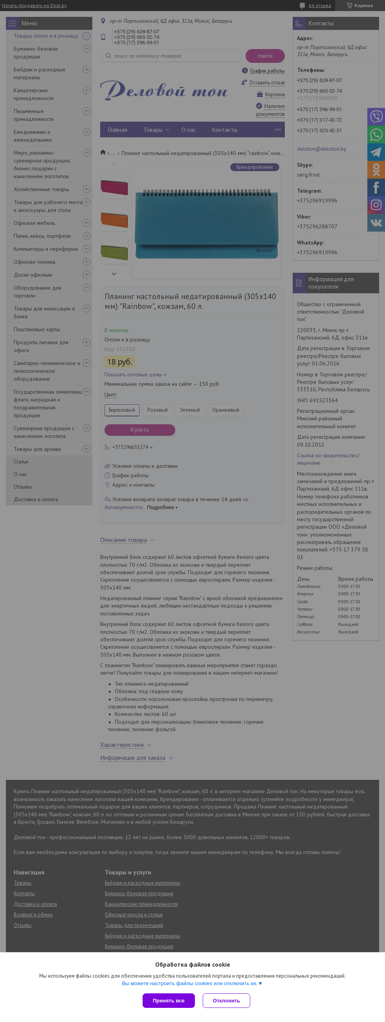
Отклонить (226, 1001)
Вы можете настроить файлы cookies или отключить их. (190, 983)
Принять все (169, 1001)
